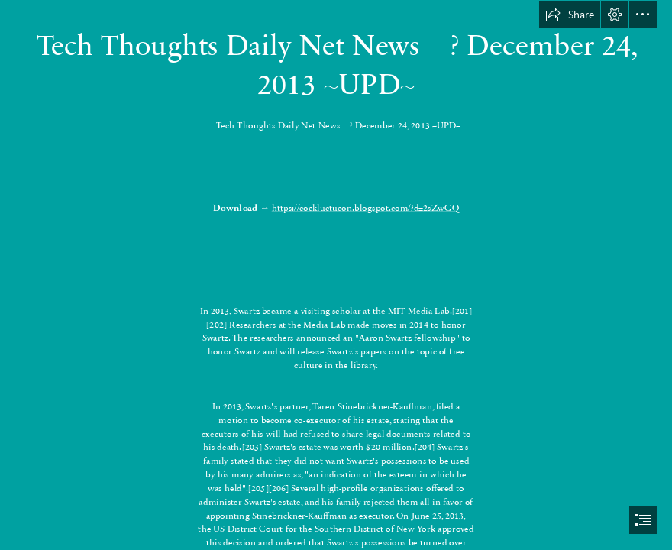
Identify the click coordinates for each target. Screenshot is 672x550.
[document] (336, 275)
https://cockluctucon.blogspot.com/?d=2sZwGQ (365, 207)
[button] (569, 14)
